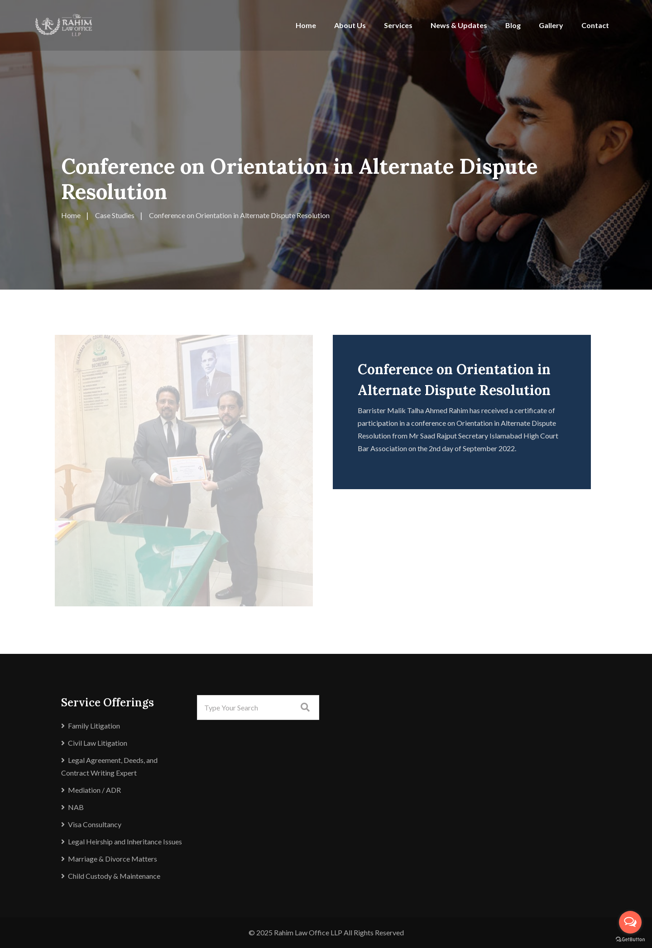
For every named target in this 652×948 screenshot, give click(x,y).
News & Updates (459, 25)
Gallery (551, 25)
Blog (513, 25)
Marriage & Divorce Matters (112, 858)
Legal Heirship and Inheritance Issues (125, 841)
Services (398, 25)
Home (306, 25)
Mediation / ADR (94, 790)
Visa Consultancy (94, 824)
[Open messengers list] (630, 922)
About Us (350, 25)
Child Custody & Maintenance (114, 876)
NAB (76, 807)
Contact (595, 25)
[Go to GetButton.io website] (630, 939)
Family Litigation (94, 725)
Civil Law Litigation (97, 742)
